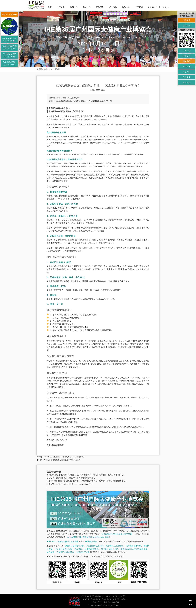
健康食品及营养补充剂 (74, 546)
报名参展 (186, 20)
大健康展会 (85, 599)
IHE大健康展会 (90, 541)
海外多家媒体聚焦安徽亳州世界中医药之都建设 (62, 460)
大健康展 (116, 599)
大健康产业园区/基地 (65, 552)
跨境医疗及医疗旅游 (109, 549)
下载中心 (186, 51)
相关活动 (113, 7)
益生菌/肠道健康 (91, 549)
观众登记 (186, 26)
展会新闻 (186, 66)
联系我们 (124, 596)
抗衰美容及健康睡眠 (63, 549)
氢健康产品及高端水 (114, 546)
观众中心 (87, 7)
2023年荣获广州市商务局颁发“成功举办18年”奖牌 (88, 537)
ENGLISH (152, 7)
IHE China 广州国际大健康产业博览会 (62, 541)
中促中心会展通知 (9, 14)
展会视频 (186, 82)
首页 (50, 7)
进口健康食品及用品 (95, 546)
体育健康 (50, 552)
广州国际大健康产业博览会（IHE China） (96, 596)
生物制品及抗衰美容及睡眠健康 (134, 549)
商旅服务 (100, 7)
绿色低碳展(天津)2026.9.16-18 (9, 39)
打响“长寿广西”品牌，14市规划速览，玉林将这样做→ (64, 457)
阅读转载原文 (58, 445)
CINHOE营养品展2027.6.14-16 (9, 47)
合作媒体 (186, 77)
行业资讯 (56, 69)
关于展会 (61, 7)
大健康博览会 (95, 599)
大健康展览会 (107, 599)
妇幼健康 (78, 549)
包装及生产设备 (83, 552)
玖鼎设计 (124, 599)
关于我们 (139, 7)
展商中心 (74, 7)
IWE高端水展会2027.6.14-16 (9, 63)
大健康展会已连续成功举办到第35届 (116, 534)
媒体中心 (126, 7)
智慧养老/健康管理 (133, 546)
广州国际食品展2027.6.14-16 (9, 55)
